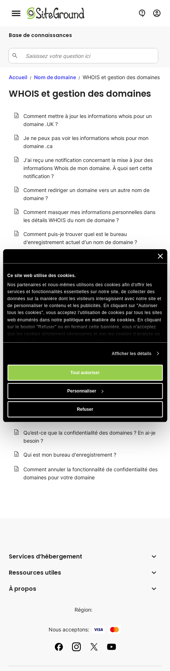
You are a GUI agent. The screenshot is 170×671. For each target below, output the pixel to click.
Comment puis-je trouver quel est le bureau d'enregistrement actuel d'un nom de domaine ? (80, 238)
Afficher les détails (132, 353)
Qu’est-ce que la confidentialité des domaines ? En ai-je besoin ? (89, 436)
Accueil (18, 77)
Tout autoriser (85, 372)
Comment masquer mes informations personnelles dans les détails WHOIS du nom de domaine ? (89, 216)
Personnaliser (85, 391)
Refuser (85, 409)
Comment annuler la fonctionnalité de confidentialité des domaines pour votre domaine (90, 473)
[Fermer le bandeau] (160, 256)
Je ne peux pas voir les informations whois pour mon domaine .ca (85, 142)
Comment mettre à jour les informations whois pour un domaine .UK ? (87, 120)
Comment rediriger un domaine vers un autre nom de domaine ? (86, 194)
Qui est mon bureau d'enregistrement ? (69, 454)
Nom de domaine (55, 77)
